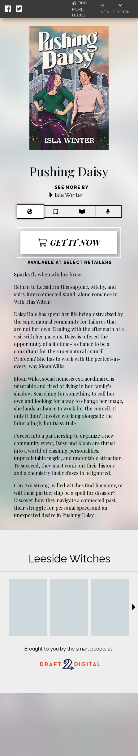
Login (124, 9)
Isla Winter (69, 195)
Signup (107, 9)
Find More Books (79, 9)
